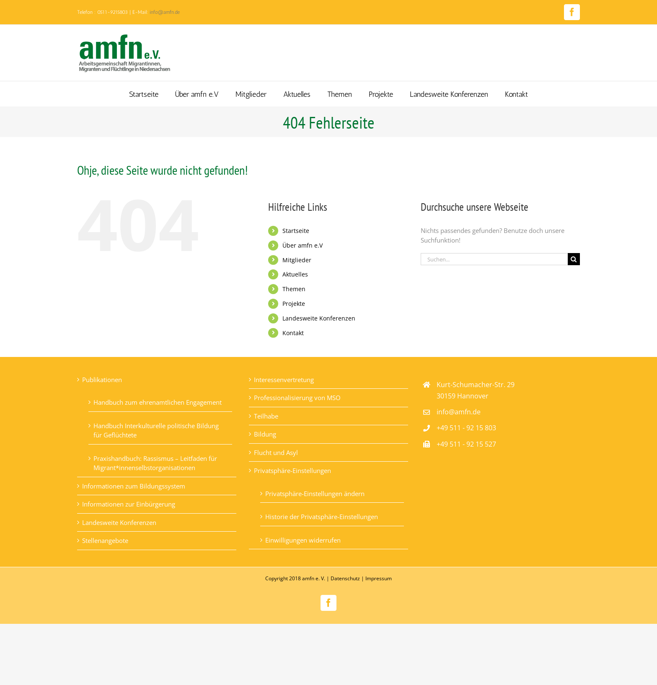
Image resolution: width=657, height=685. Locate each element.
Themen (293, 289)
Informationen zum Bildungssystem (133, 486)
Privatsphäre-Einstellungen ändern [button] (315, 493)
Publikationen (102, 379)
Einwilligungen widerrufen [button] (303, 540)
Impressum (378, 578)
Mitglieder (296, 260)
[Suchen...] (494, 259)
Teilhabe (266, 416)
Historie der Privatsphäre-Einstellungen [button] (321, 516)
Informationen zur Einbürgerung (128, 504)
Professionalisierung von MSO (297, 397)
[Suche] (574, 259)
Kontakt (293, 333)
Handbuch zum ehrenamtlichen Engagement (157, 402)
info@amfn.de (165, 12)
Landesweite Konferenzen (318, 318)
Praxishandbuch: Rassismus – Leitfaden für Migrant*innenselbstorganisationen (155, 463)
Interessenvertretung (284, 379)
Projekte (293, 304)
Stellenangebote (105, 540)
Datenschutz (345, 578)
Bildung (265, 434)
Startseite (295, 231)
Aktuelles (295, 274)
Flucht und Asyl (276, 452)
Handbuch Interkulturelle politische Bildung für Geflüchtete (156, 430)
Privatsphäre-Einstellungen (292, 470)
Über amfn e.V (302, 245)
